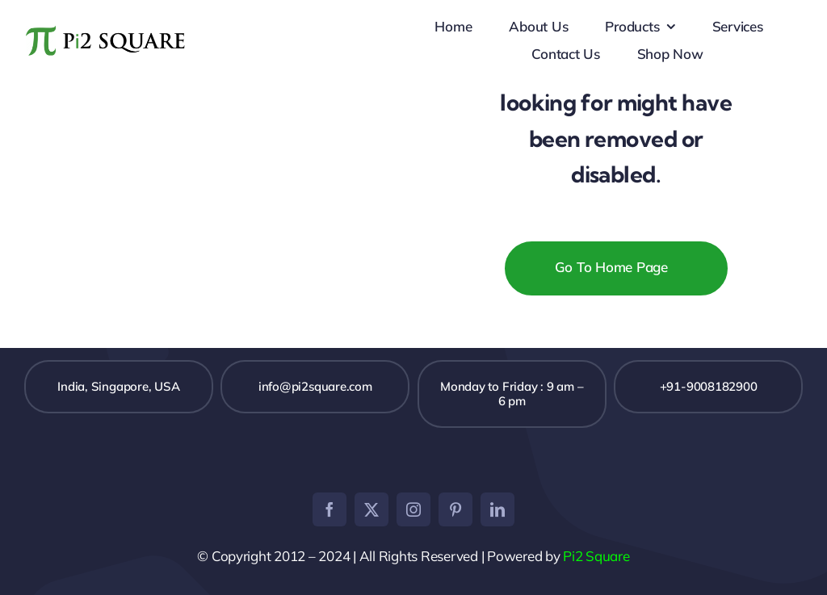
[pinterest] (455, 509)
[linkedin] (497, 509)
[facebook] (329, 509)
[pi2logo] (107, 23)
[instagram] (413, 509)
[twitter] (371, 509)
